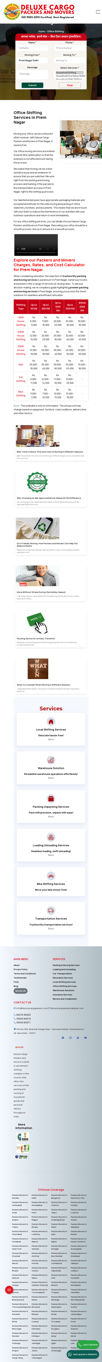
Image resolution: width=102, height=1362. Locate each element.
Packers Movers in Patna (59, 1225)
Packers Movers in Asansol (78, 1327)
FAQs (16, 982)
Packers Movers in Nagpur (39, 1218)
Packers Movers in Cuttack (39, 1320)
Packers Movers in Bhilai (20, 1320)
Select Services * (69, 68)
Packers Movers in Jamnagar (39, 1341)
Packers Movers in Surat (20, 1211)
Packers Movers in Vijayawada (59, 1269)
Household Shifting (70, 72)
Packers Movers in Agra (59, 1233)
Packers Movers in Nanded (20, 1334)
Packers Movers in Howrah (39, 1262)
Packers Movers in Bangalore (59, 1196)
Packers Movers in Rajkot (59, 1240)
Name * (32, 42)
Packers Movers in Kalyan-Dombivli (78, 1240)
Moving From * (32, 55)
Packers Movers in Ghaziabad (20, 1233)
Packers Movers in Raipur (39, 1276)
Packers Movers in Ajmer (59, 1334)
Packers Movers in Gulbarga (20, 1341)
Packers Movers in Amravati (20, 1312)
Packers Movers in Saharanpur (59, 1305)
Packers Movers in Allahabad (78, 1254)
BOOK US (21, 991)
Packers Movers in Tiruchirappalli (39, 1291)
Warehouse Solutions (63, 990)
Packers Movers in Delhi (39, 1196)
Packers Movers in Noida (59, 1312)
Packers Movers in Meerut (39, 1240)
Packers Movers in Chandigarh (39, 1356)
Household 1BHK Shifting (70, 79)
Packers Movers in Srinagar (59, 1247)
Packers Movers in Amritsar (39, 1254)
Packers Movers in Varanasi (39, 1247)
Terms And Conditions (25, 973)
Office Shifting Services (65, 986)
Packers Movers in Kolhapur (39, 1334)
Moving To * (69, 55)
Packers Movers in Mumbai (20, 1196)
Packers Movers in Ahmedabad (39, 1203)
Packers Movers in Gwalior (39, 1269)
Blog (16, 986)
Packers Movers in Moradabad (78, 1283)
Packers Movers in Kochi (78, 1320)
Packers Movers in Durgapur (59, 1327)
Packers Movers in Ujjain (59, 1341)
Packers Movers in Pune (39, 1211)
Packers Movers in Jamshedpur (78, 1312)
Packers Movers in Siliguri (20, 1349)
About (17, 965)
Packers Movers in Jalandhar (78, 1291)
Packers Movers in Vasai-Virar (20, 1247)
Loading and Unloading (64, 969)
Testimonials (20, 977)
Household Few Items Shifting (70, 76)
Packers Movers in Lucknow (78, 1211)
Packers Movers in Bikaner (39, 1312)
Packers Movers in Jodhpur (78, 1269)
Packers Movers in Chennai (59, 1203)
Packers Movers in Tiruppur (59, 1291)
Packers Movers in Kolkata (78, 1203)
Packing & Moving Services (66, 965)
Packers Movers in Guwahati (78, 1276)
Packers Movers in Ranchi (20, 1262)
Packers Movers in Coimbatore (59, 1262)
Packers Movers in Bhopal (39, 1225)
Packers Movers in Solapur (20, 1283)
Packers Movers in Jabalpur (78, 1262)
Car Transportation (62, 973)
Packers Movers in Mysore (20, 1291)
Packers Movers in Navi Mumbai (59, 1254)
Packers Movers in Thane (20, 1225)
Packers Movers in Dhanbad (20, 1254)
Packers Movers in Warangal (59, 1298)
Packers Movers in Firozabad (59, 1320)
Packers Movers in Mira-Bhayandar (78, 1298)
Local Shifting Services (64, 982)
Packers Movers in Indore (78, 1218)
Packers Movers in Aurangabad (78, 1247)
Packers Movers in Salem (39, 1298)
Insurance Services (62, 994)
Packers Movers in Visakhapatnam (59, 1218)
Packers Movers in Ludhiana (39, 1233)
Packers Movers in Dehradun (39, 1327)
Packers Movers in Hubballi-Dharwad (39, 1283)
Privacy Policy (21, 969)
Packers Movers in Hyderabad (20, 1203)
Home (42, 31)
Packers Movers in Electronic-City (78, 1196)
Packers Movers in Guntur (78, 1305)
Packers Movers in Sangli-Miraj (20, 1356)
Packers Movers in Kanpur (20, 1218)
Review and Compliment (65, 998)
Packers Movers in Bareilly (59, 1283)
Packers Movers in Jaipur (59, 1211)
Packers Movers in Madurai (20, 1276)
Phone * (69, 42)
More (51, 739)
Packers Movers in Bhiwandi (39, 1305)
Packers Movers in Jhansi (39, 1349)
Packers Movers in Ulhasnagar (59, 1349)
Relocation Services (63, 977)
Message (32, 67)
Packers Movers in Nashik (78, 1233)
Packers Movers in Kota (59, 1276)
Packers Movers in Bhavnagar (20, 1327)
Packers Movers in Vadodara (78, 1225)
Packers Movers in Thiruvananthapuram (21, 1305)
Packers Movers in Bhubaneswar (20, 1298)
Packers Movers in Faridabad (20, 1240)
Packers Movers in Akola (78, 1334)
